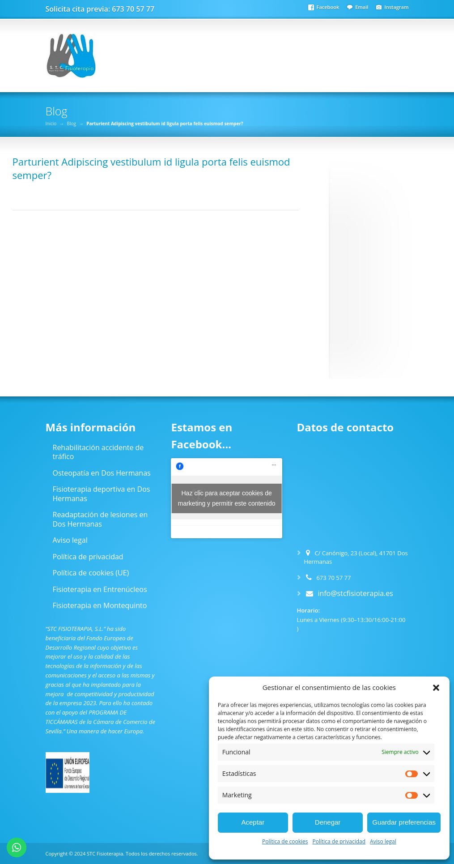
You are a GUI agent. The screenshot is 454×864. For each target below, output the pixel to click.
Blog (71, 123)
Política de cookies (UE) (91, 573)
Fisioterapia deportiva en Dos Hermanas (101, 493)
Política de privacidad (338, 841)
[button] (436, 687)
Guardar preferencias (404, 822)
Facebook (328, 7)
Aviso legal (383, 841)
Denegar (328, 822)
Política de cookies (285, 841)
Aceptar (252, 822)
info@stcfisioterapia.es (355, 593)
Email (361, 7)
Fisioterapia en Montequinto (100, 605)
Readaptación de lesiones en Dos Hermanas (100, 519)
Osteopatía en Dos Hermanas (102, 473)
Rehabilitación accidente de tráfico (98, 452)
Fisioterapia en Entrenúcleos (100, 589)
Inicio (51, 123)
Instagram (396, 7)
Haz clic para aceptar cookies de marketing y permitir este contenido (227, 498)
